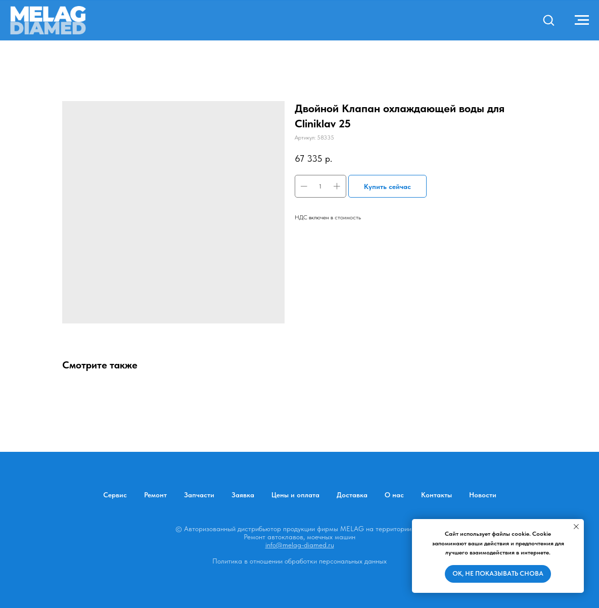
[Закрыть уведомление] (576, 527)
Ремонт (155, 495)
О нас (394, 495)
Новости (482, 495)
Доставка (352, 495)
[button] (548, 20)
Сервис (115, 495)
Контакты (436, 495)
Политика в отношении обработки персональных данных (299, 561)
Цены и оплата (295, 495)
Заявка (243, 495)
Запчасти (199, 495)
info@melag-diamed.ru (299, 545)
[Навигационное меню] (582, 20)
